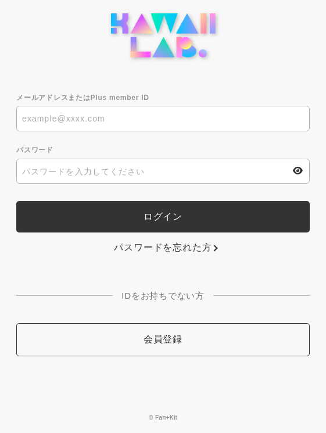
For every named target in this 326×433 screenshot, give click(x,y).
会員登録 (163, 339)
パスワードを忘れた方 (163, 247)
